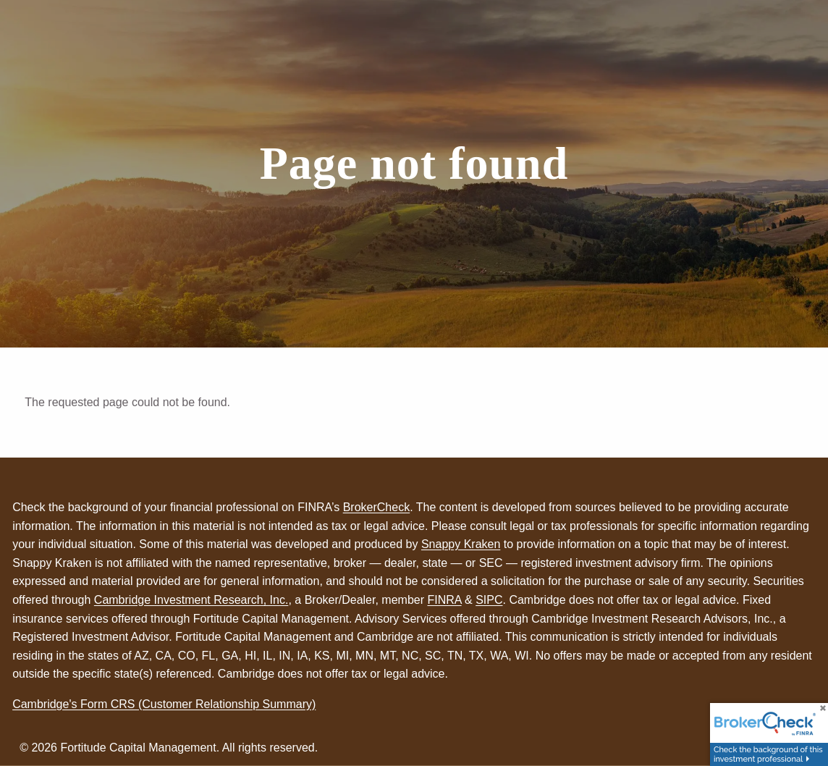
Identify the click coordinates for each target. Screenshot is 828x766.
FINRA (444, 600)
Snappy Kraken (460, 544)
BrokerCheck (376, 507)
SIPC (489, 600)
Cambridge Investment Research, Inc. (191, 600)
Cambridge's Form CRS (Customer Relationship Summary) (164, 704)
